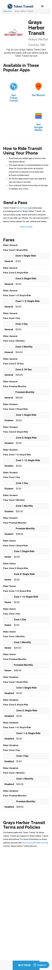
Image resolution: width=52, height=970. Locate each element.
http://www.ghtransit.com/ (34, 843)
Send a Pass (21, 208)
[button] (42, 6)
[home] (20, 6)
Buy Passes (26, 965)
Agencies (7, 11)
